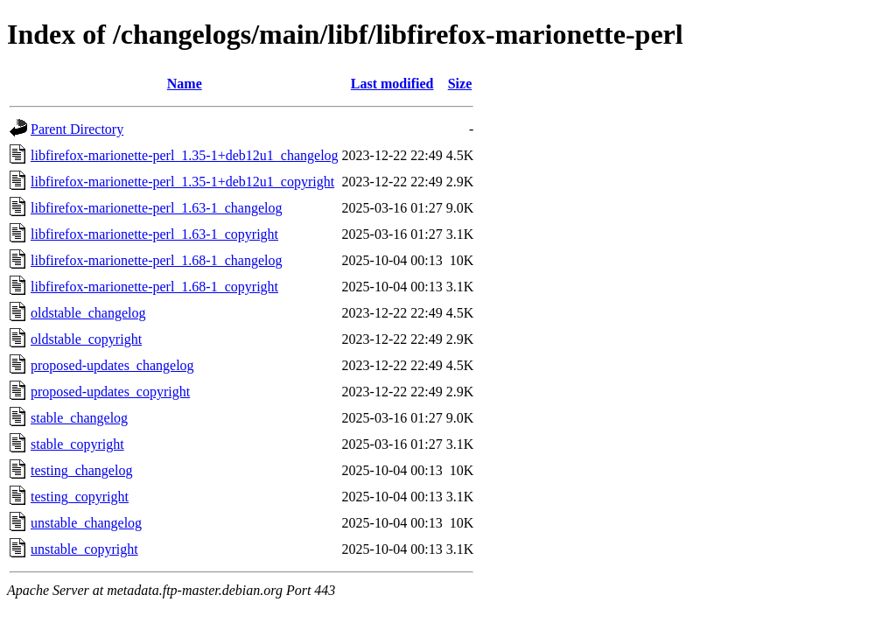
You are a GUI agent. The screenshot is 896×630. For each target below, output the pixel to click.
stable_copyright (77, 444)
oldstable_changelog (88, 312)
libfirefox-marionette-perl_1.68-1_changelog (156, 260)
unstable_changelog (86, 522)
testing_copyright (80, 496)
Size (460, 83)
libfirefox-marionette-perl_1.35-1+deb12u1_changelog (185, 155)
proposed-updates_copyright (110, 391)
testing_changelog (81, 470)
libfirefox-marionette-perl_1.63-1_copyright (154, 234)
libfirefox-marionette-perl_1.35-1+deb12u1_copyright (182, 181)
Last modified (392, 83)
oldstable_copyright (86, 339)
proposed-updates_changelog (112, 365)
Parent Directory (77, 129)
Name (184, 83)
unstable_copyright (84, 549)
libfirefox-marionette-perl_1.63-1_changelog (156, 207)
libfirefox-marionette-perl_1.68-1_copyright (154, 286)
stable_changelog (79, 417)
